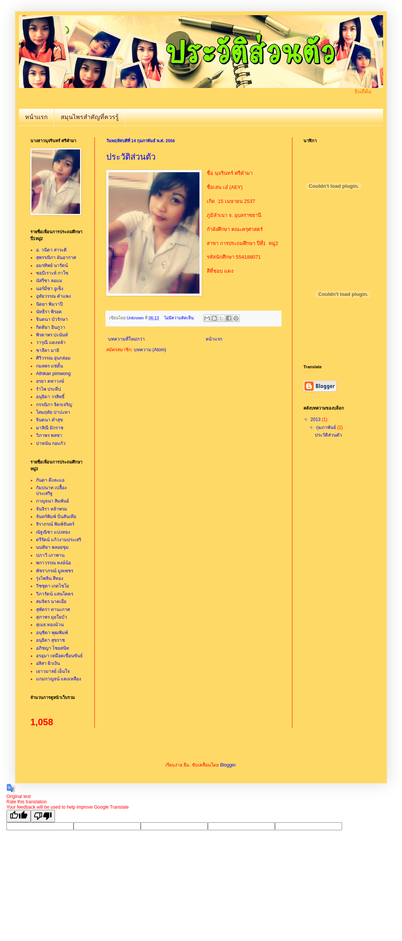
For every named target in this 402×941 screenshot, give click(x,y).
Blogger (228, 765)
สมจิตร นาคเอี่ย (51, 601)
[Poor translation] (43, 816)
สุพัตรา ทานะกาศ (53, 609)
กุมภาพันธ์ (326, 427)
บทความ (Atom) (150, 349)
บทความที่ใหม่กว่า (126, 339)
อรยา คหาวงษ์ (50, 381)
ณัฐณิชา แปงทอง (53, 532)
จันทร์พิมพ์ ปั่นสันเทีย (56, 516)
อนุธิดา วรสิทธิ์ (50, 396)
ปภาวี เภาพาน (50, 555)
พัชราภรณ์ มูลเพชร (54, 570)
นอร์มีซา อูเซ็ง (49, 288)
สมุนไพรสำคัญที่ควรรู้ (90, 117)
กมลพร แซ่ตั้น (49, 366)
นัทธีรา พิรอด (49, 311)
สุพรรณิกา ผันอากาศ (56, 257)
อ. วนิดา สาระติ (51, 250)
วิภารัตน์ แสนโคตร (54, 594)
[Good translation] (18, 816)
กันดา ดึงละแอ (50, 480)
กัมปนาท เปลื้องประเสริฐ (51, 490)
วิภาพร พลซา (49, 435)
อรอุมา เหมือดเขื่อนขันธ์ (59, 655)
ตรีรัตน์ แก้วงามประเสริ (58, 539)
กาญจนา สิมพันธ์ (52, 501)
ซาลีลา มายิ (47, 350)
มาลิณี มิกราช (49, 427)
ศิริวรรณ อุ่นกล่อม (53, 358)
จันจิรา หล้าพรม (51, 509)
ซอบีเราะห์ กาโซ (52, 273)
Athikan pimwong (53, 373)
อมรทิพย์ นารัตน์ (52, 265)
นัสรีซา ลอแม (49, 280)
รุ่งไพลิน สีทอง (49, 578)
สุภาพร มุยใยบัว (51, 617)
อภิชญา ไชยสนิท (52, 648)
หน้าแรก (214, 339)
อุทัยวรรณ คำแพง (53, 296)
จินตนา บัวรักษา (52, 319)
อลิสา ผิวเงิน (48, 663)
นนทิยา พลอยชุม (52, 547)
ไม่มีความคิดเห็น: (180, 318)
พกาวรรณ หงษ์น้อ (53, 563)
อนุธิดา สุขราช (50, 640)
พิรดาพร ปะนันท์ (52, 335)
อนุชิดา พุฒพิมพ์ (52, 632)
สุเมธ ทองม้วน (50, 624)
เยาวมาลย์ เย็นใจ (53, 671)
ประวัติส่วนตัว (130, 157)
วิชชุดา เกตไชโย (52, 586)
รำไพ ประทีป (48, 389)
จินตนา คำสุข (49, 420)
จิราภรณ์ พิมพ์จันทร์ (55, 524)
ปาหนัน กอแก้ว (51, 443)
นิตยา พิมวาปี (49, 304)
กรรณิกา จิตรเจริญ (54, 404)
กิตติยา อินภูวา (50, 327)
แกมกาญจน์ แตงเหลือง (58, 679)
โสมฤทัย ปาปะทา (53, 412)
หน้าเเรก (36, 117)
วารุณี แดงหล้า (51, 342)
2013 (316, 419)
